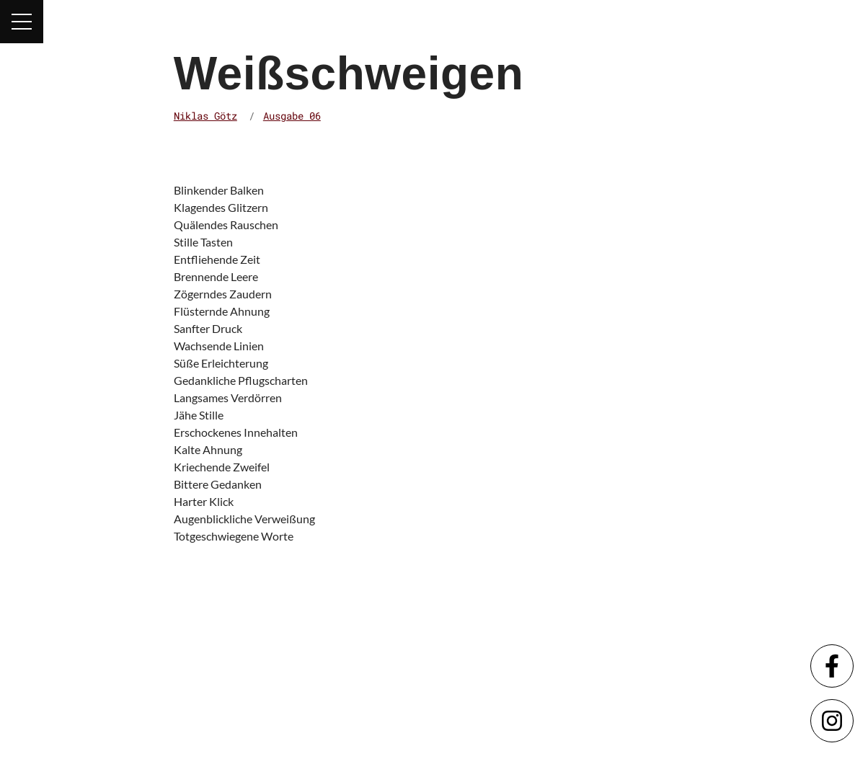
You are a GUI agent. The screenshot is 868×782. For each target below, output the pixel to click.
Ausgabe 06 (292, 116)
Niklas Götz (205, 116)
